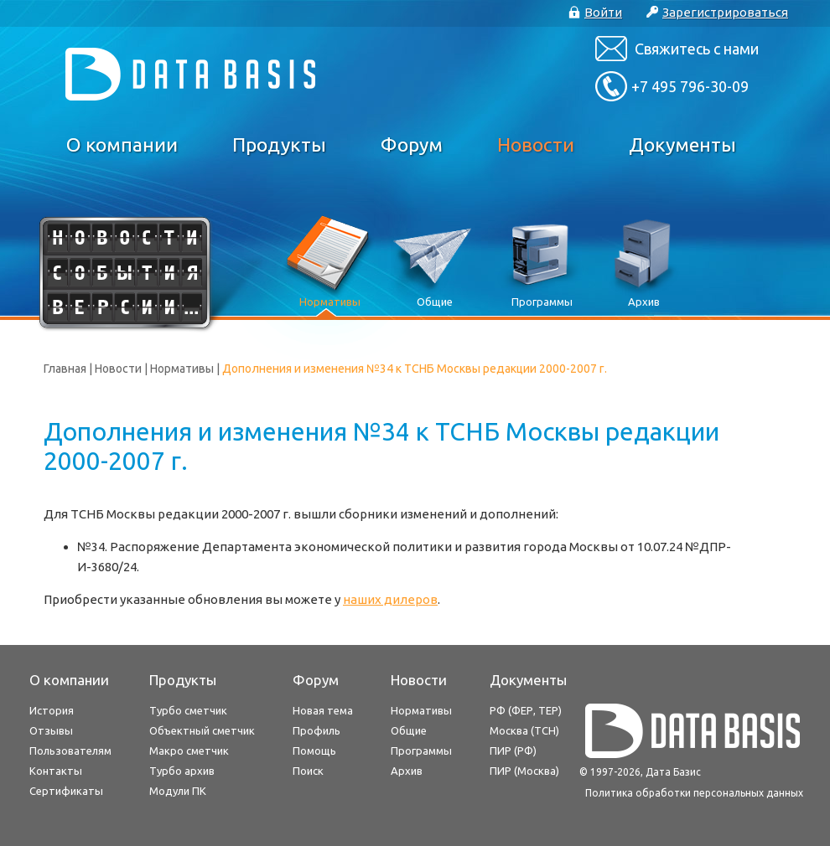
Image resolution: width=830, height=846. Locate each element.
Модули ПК (177, 791)
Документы (682, 144)
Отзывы (51, 730)
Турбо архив (182, 770)
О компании (122, 144)
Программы (421, 750)
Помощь (314, 750)
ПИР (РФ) (513, 750)
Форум (412, 144)
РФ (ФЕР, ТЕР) (526, 710)
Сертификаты (66, 791)
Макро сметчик (189, 750)
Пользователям (70, 750)
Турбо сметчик (188, 710)
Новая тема (323, 710)
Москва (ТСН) (524, 730)
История (51, 710)
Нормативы (182, 368)
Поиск (308, 770)
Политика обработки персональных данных (694, 792)
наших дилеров (390, 599)
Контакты (55, 770)
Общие (409, 730)
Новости (535, 144)
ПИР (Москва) (524, 770)
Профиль (316, 730)
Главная (65, 368)
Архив (407, 770)
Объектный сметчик (202, 730)
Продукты (279, 144)
